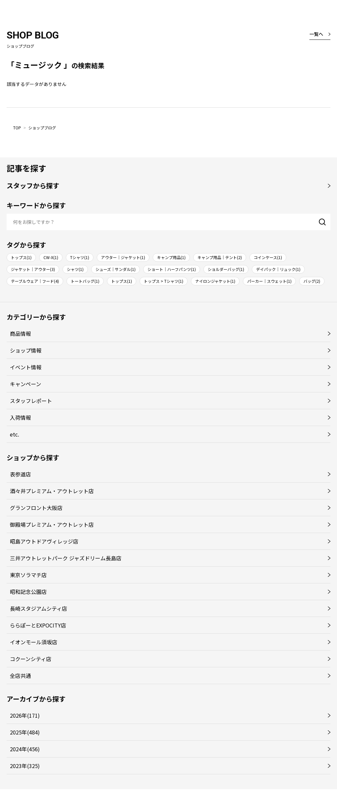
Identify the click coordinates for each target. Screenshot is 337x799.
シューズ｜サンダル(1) (115, 269)
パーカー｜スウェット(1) (269, 281)
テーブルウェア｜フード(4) (35, 281)
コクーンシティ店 (30, 659)
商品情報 (20, 333)
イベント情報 (25, 367)
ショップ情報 (25, 350)
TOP (17, 127)
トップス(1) (21, 257)
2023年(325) (25, 766)
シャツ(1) (75, 269)
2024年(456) (25, 749)
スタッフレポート (31, 401)
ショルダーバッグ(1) (226, 269)
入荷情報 (20, 417)
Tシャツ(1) (79, 257)
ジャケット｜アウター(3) (33, 269)
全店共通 (20, 675)
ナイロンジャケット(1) (215, 281)
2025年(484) (25, 732)
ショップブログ (42, 127)
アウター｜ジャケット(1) (123, 257)
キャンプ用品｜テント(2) (219, 257)
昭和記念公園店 (28, 592)
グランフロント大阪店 (36, 508)
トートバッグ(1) (85, 281)
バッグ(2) (311, 281)
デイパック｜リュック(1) (278, 269)
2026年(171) (25, 715)
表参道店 (20, 474)
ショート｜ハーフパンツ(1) (171, 269)
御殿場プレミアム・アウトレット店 (52, 524)
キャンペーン (25, 384)
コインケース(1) (268, 257)
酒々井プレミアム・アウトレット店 (52, 491)
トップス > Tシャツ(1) (163, 281)
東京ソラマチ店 (28, 575)
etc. (14, 434)
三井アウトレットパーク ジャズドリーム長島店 (65, 558)
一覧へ (316, 34)
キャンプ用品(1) (171, 257)
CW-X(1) (50, 257)
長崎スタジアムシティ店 (38, 608)
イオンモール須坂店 (33, 642)
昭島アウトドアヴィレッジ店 (44, 541)
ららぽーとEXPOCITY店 (38, 625)
